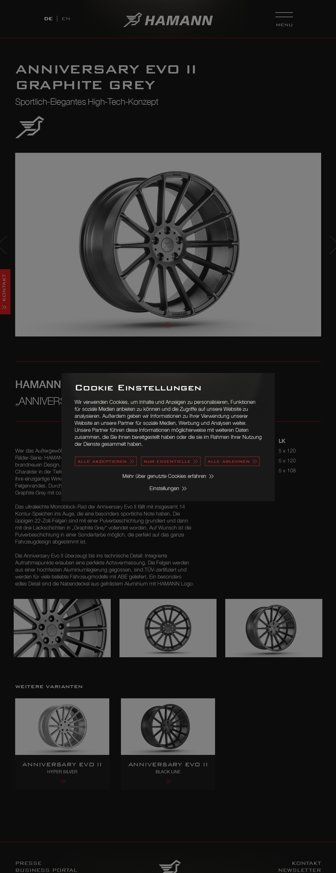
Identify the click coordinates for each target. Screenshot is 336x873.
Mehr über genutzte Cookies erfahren (164, 476)
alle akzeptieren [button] (102, 461)
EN (66, 18)
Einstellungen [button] (164, 488)
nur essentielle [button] (167, 461)
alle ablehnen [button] (228, 461)
